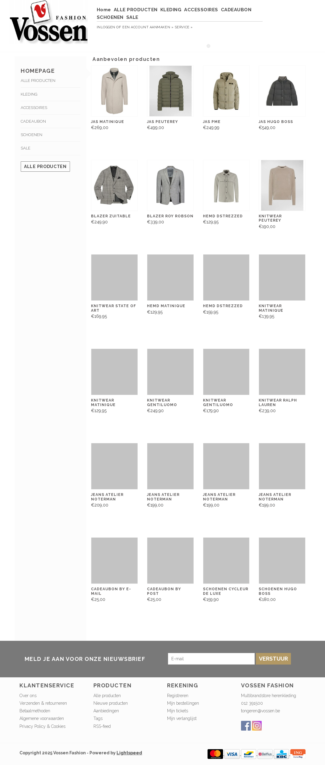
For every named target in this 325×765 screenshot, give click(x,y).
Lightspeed (129, 752)
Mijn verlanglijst (182, 718)
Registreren (177, 695)
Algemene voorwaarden (41, 718)
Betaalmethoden (34, 710)
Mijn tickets (177, 710)
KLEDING (171, 9)
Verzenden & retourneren (43, 703)
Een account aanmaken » (147, 27)
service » (184, 27)
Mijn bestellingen (183, 703)
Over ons (28, 695)
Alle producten (45, 166)
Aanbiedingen (106, 710)
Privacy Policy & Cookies (42, 726)
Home (104, 9)
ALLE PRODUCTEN (136, 9)
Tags (98, 718)
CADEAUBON (236, 9)
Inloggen (106, 27)
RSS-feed (102, 726)
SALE (132, 17)
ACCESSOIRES (201, 9)
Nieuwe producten (110, 703)
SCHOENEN (110, 17)
